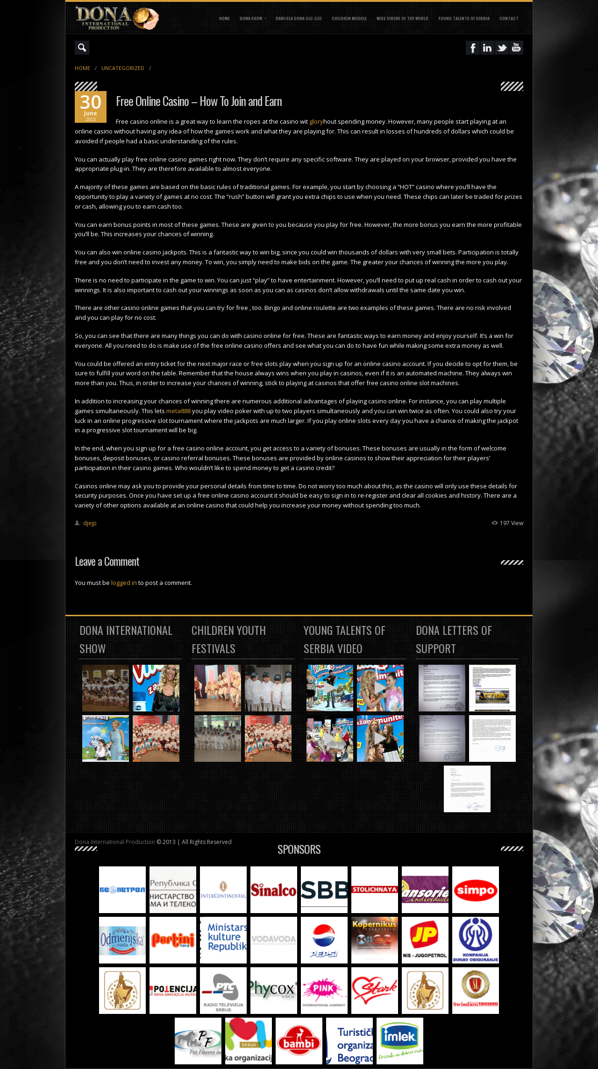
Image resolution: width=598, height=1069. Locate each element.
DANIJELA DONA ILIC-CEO (299, 18)
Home (224, 18)
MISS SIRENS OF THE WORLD (402, 18)
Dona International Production (115, 842)
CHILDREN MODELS (349, 18)
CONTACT (509, 18)
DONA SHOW (251, 18)
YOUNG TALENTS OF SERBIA (464, 18)
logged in (124, 582)
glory (316, 121)
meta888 (178, 411)
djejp (90, 523)
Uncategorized (122, 67)
